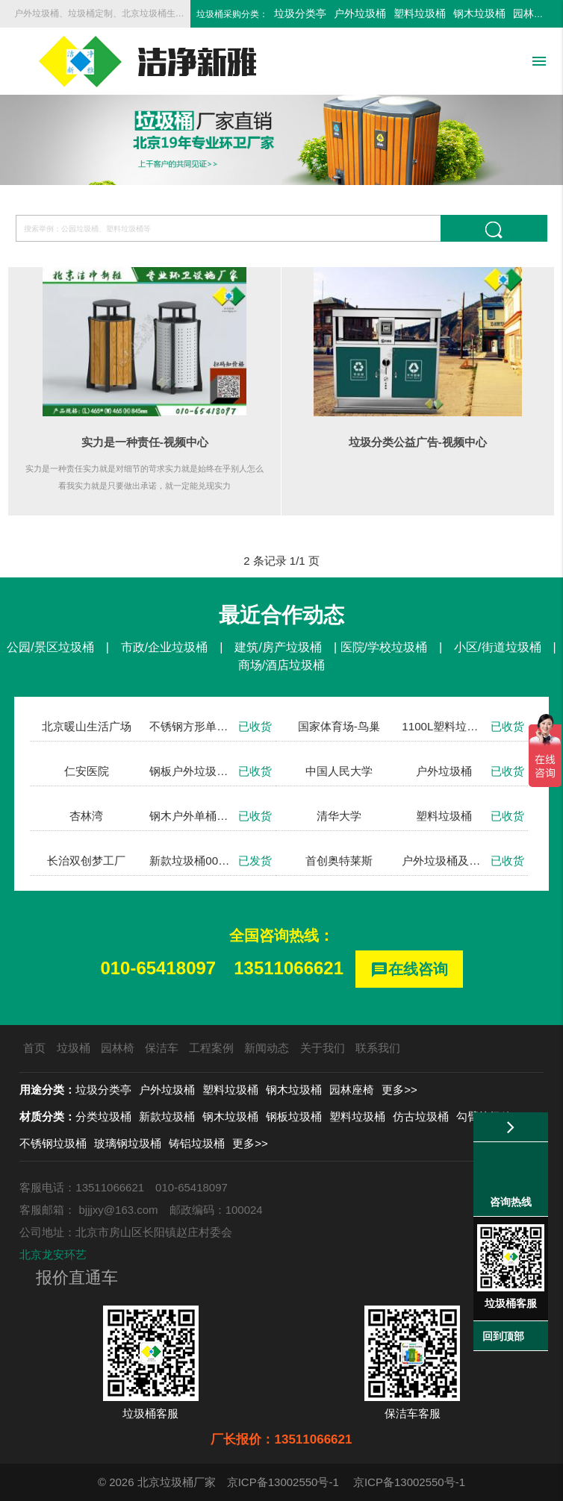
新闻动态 (266, 1047)
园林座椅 (534, 13)
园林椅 (117, 1047)
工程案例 (211, 1047)
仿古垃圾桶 (421, 1116)
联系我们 (377, 1047)
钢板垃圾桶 (294, 1116)
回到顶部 (503, 1336)
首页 (34, 1047)
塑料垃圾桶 (420, 13)
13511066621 (288, 968)
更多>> (399, 1089)
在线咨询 (409, 970)
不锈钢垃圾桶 (53, 1143)
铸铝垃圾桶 (197, 1143)
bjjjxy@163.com (118, 1209)
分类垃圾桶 (103, 1116)
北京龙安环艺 (53, 1254)
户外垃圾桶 (360, 13)
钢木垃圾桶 (479, 13)
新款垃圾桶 (167, 1116)
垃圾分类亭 (300, 13)
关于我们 (322, 1047)
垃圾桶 (73, 1047)
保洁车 (161, 1047)
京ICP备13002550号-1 (283, 1482)
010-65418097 (158, 968)
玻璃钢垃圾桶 (127, 1143)
